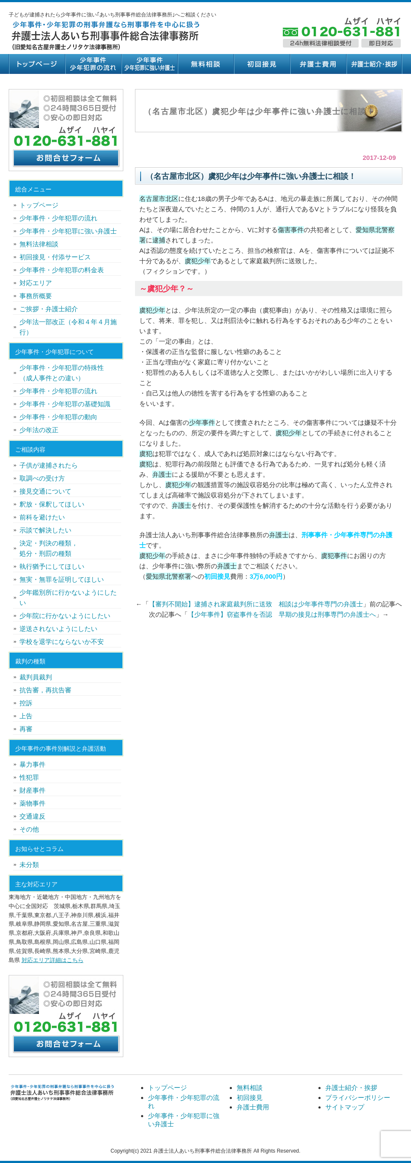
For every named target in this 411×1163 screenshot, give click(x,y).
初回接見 (262, 64)
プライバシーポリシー (357, 1097)
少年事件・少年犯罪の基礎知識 (64, 404)
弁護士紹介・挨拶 (374, 64)
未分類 (29, 864)
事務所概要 (35, 296)
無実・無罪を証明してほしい (61, 579)
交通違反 (32, 816)
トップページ (37, 64)
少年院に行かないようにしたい (64, 615)
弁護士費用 (318, 64)
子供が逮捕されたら (48, 465)
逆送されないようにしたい (58, 628)
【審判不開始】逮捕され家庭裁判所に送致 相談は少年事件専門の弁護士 (256, 604)
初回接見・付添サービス (55, 257)
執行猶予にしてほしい (51, 566)
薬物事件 (32, 803)
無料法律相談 (38, 244)
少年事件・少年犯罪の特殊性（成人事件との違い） (61, 373)
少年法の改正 (38, 429)
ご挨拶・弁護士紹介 (48, 308)
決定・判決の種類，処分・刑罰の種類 (48, 548)
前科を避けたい (42, 517)
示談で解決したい (45, 530)
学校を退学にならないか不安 (61, 641)
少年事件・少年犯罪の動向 (58, 417)
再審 (25, 729)
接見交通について (45, 491)
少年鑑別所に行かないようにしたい (68, 597)
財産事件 (32, 790)
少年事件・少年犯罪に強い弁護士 (149, 64)
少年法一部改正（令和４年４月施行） (68, 327)
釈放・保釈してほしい (51, 504)
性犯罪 (29, 777)
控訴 (25, 703)
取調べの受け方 (42, 478)
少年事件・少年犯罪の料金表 (61, 270)
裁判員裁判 (35, 677)
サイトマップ (344, 1107)
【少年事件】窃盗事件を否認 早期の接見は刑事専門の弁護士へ (282, 614)
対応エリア (35, 283)
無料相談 (205, 64)
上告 (25, 716)
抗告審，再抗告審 (45, 690)
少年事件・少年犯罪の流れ (93, 64)
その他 (29, 829)
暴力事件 (32, 764)
